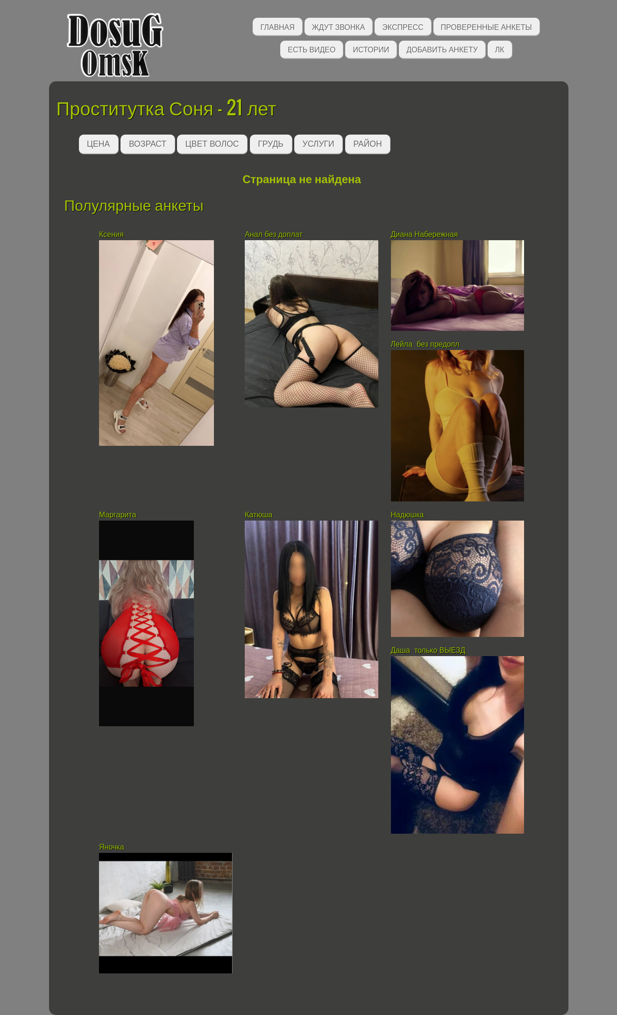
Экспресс (402, 26)
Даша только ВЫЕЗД (428, 650)
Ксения (111, 234)
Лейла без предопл (425, 344)
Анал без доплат (274, 234)
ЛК (499, 48)
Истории (371, 48)
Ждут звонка (338, 26)
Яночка (112, 847)
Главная (277, 26)
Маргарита (118, 515)
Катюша (258, 515)
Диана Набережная (424, 234)
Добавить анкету (442, 48)
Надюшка (407, 515)
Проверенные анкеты (486, 26)
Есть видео (311, 48)
